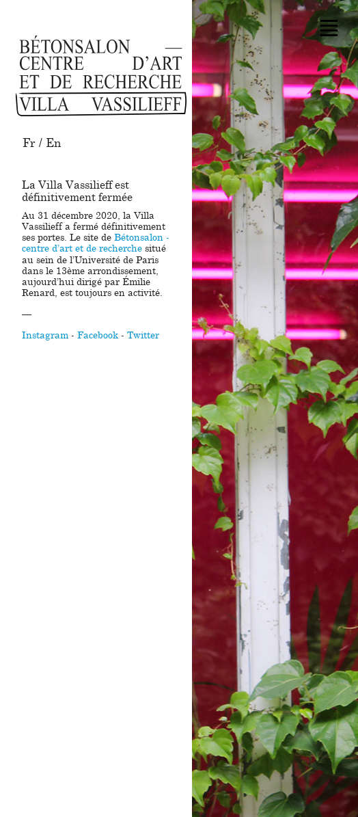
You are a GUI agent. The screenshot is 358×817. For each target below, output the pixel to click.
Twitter (143, 335)
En (53, 143)
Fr (29, 143)
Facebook (97, 335)
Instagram (45, 335)
